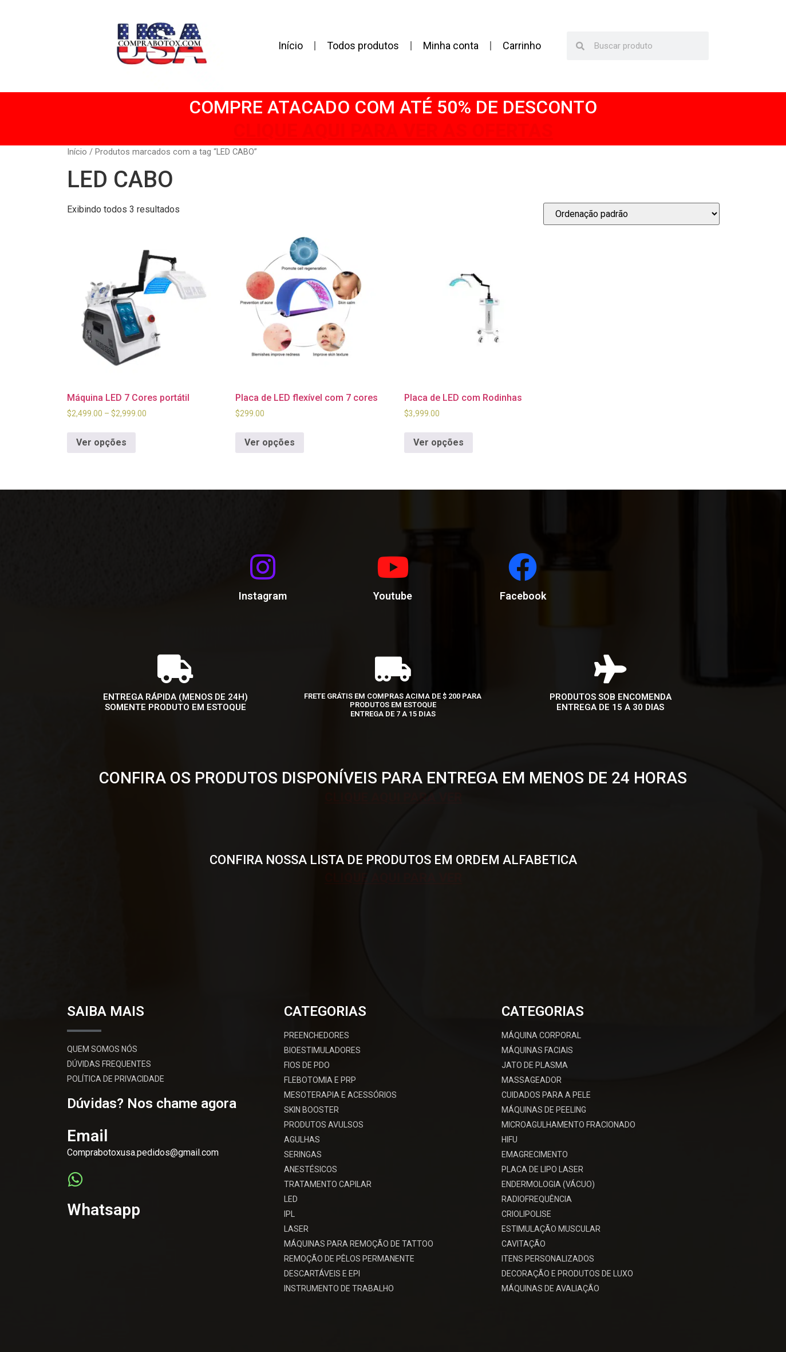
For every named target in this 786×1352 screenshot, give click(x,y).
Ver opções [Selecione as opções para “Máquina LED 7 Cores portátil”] (101, 442)
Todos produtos (363, 46)
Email (87, 1135)
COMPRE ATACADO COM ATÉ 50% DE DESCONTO (393, 107)
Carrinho (522, 46)
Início (290, 46)
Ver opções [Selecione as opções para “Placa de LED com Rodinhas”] (438, 442)
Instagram (263, 596)
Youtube (392, 596)
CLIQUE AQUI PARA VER (393, 795)
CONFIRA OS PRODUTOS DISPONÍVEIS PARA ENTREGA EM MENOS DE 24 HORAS (393, 777)
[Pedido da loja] (631, 214)
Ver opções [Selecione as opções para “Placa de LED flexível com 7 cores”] (269, 442)
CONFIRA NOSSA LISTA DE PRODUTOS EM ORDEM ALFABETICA (393, 860)
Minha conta (451, 46)
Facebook (523, 596)
